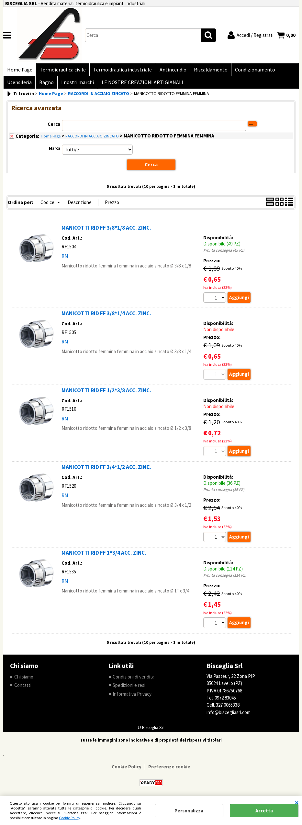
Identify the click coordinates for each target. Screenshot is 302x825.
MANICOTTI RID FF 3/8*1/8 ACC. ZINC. (106, 230)
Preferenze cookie (169, 770)
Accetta (264, 811)
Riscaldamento (207, 70)
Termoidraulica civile (62, 70)
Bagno (45, 84)
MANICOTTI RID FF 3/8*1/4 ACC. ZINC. (106, 316)
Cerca (54, 127)
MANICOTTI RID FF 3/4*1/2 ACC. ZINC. (106, 469)
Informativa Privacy (132, 697)
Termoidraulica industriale (121, 70)
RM (65, 259)
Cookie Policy (69, 817)
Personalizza (188, 811)
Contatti (22, 688)
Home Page (19, 70)
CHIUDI (297, 802)
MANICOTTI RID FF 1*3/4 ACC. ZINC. (104, 555)
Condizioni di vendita (133, 680)
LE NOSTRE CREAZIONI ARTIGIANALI (140, 84)
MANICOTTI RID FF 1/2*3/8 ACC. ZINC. (106, 393)
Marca (54, 151)
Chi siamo (23, 680)
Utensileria (19, 84)
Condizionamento (251, 70)
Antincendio (170, 70)
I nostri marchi (76, 84)
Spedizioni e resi (129, 688)
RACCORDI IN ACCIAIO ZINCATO (92, 138)
